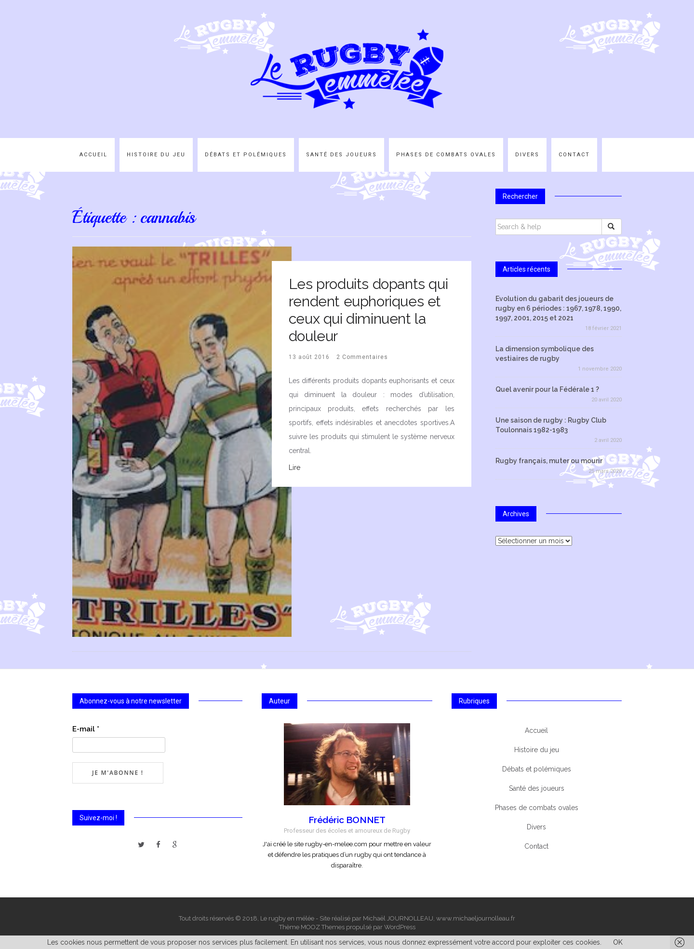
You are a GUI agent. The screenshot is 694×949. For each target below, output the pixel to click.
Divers (527, 154)
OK (618, 942)
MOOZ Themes (323, 927)
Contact (574, 154)
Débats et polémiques (246, 154)
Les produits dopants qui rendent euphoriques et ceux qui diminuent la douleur (368, 309)
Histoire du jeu (156, 154)
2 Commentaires (362, 357)
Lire (294, 467)
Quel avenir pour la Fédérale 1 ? (547, 389)
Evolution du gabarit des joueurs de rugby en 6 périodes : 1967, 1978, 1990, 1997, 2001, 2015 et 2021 (558, 308)
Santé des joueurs (341, 154)
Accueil (93, 154)
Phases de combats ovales (446, 154)
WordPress (399, 927)
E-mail (85, 729)
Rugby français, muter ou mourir (548, 461)
